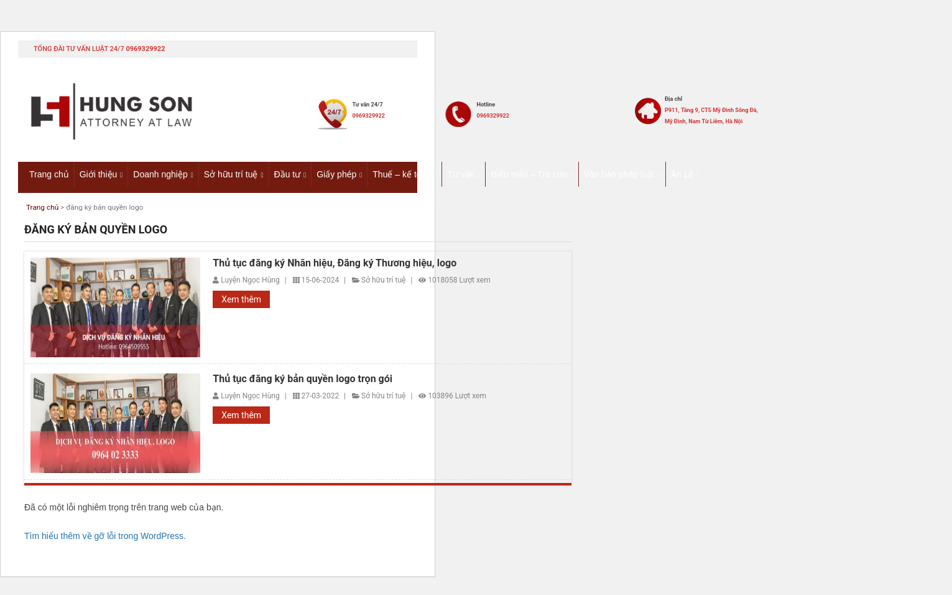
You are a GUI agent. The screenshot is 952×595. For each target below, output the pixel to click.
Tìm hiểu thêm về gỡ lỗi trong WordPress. (105, 536)
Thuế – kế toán (401, 174)
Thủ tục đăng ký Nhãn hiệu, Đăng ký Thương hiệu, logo (334, 263)
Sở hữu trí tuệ (231, 174)
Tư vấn (460, 174)
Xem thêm (241, 301)
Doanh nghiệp (160, 174)
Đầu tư (287, 174)
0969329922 (145, 49)
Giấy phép (336, 174)
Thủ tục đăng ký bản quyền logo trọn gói (302, 379)
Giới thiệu (99, 174)
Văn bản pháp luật (619, 174)
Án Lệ (682, 174)
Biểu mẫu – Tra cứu (529, 174)
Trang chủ (49, 174)
